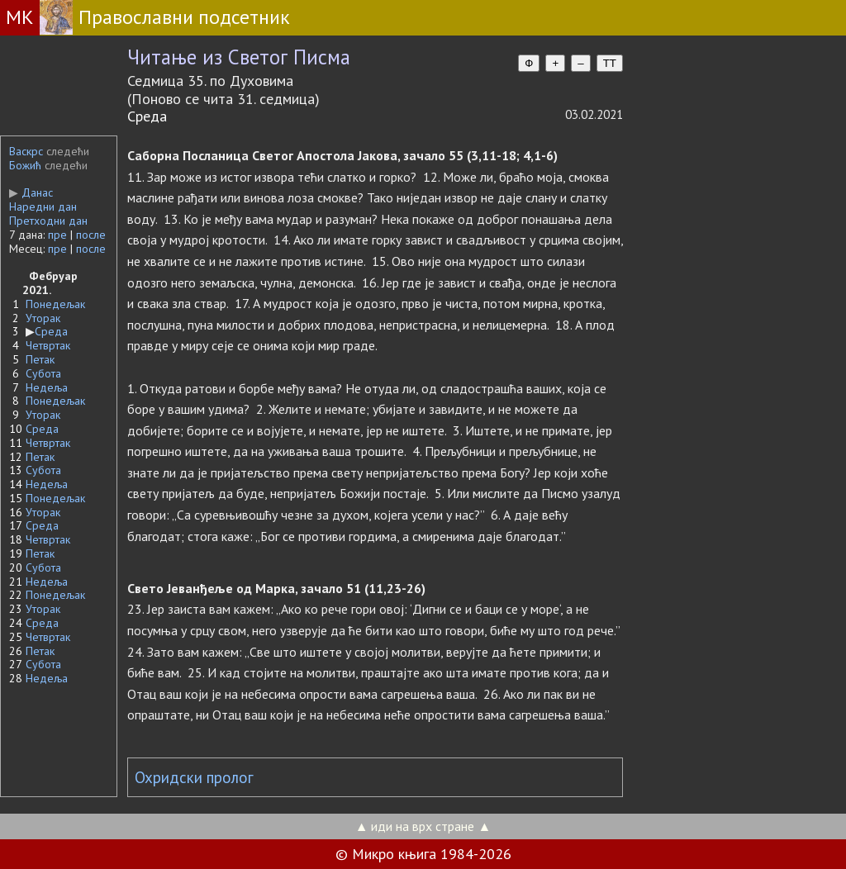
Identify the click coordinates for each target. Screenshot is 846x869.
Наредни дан (43, 206)
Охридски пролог (194, 777)
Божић (25, 165)
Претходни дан (48, 220)
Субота (43, 373)
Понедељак (55, 304)
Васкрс (26, 151)
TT (609, 63)
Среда (51, 331)
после (91, 234)
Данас (31, 192)
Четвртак (48, 345)
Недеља (47, 387)
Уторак (43, 318)
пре (57, 234)
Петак (40, 359)
